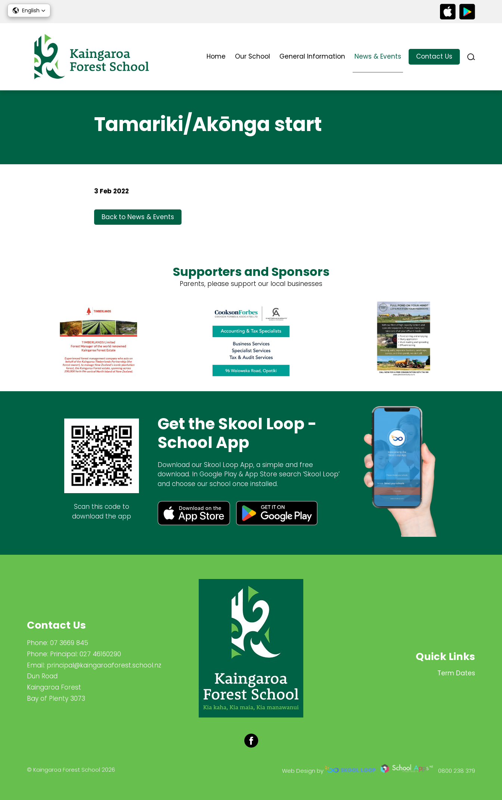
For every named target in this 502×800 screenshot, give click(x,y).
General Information (312, 56)
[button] (29, 10)
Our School (252, 56)
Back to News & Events (138, 216)
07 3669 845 (69, 642)
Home (216, 56)
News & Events (377, 56)
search (471, 57)
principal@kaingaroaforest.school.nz (104, 665)
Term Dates (456, 673)
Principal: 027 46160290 (85, 654)
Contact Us (434, 56)
